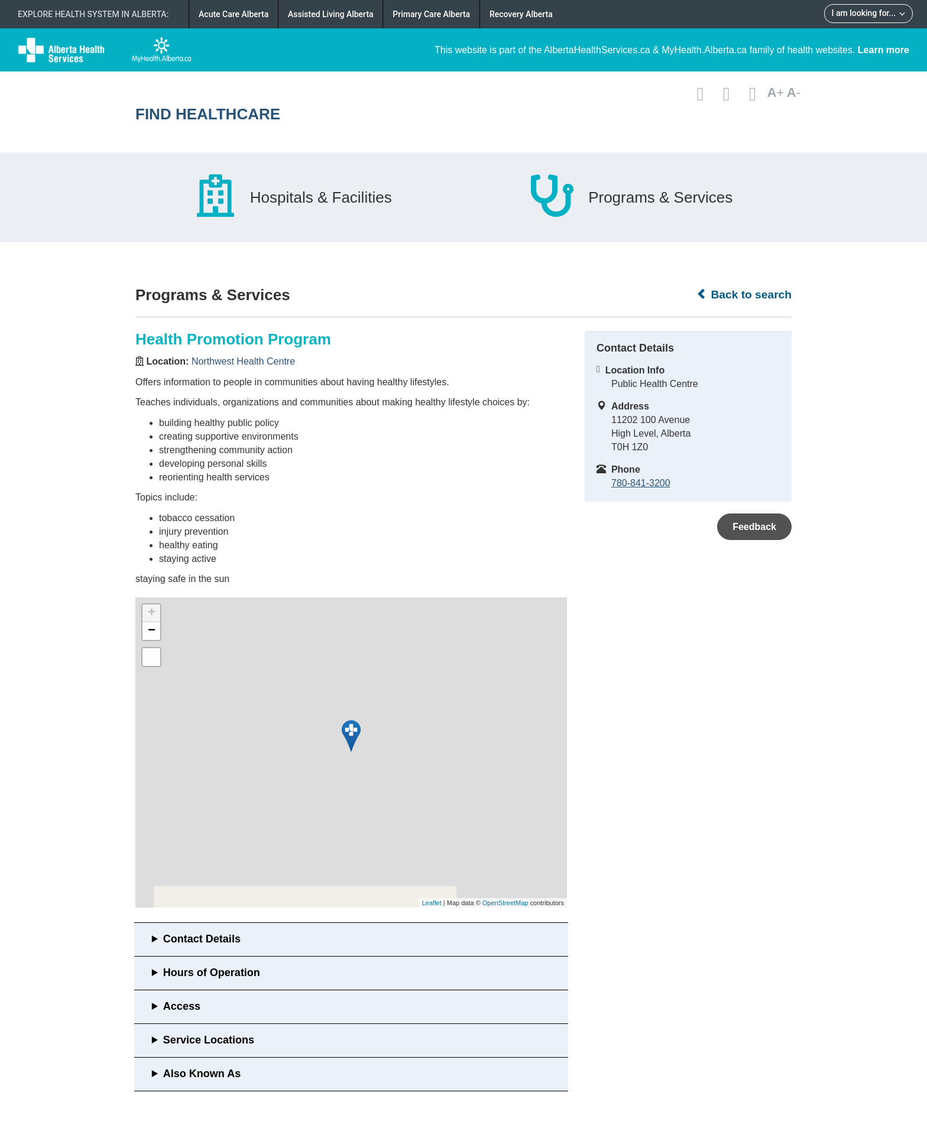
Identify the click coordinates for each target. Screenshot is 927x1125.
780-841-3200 (640, 483)
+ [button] (151, 613)
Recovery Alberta (521, 14)
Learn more (883, 50)
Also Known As (202, 1074)
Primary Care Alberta (431, 14)
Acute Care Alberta (233, 14)
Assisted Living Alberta (331, 14)
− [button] (151, 631)
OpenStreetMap (505, 902)
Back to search (744, 294)
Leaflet (432, 902)
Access (181, 1006)
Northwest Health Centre (243, 361)
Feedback (754, 527)
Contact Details (202, 939)
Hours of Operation (211, 972)
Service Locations (208, 1040)
